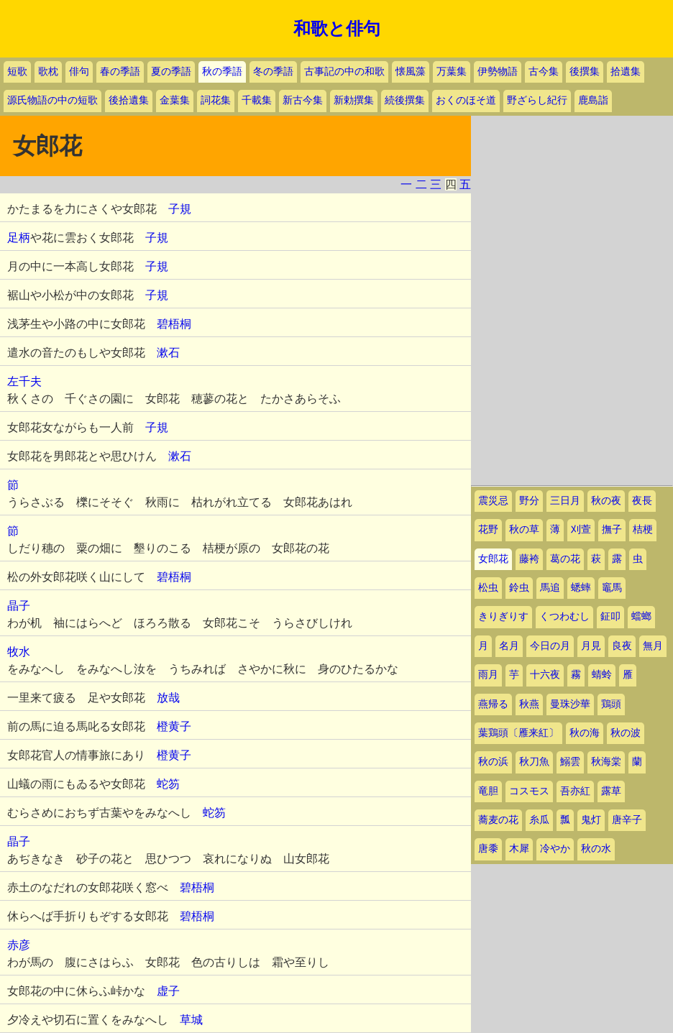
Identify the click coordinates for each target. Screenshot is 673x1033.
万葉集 (451, 71)
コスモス (529, 791)
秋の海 (584, 732)
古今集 (543, 71)
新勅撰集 (354, 100)
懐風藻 (410, 71)
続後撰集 (405, 100)
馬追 (550, 587)
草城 (191, 1020)
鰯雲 (570, 761)
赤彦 (18, 945)
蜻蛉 (602, 674)
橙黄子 (174, 726)
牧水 (18, 652)
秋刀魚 (534, 761)
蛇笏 (168, 784)
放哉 (168, 698)
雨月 (488, 674)
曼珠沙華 (570, 704)
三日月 (565, 500)
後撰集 (584, 71)
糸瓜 (539, 819)
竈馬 (612, 587)
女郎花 (493, 559)
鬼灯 (591, 819)
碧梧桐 (174, 324)
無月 (653, 646)
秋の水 (596, 848)
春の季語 (120, 71)
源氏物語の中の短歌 (52, 100)
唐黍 (488, 848)
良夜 (622, 646)
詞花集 (216, 100)
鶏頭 (611, 704)
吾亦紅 (575, 791)
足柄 (18, 237)
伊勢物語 (497, 71)
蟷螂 (641, 616)
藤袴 (529, 559)
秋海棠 (606, 761)
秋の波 (625, 732)
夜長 (642, 500)
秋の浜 (493, 761)
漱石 (168, 352)
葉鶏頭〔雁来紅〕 (518, 732)
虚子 (168, 991)
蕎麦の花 (498, 819)
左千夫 (24, 381)
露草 (611, 791)
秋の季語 (222, 71)
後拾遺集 (129, 100)
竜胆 (488, 791)
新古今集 (303, 100)
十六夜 (545, 674)
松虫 (488, 587)
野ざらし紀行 (537, 100)
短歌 (17, 71)
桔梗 (643, 529)
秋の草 (524, 529)
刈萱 (581, 529)
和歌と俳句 (336, 28)
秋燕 (529, 704)
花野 (488, 529)
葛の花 (565, 559)
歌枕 (48, 71)
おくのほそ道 (466, 100)
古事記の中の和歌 (344, 71)
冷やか (555, 848)
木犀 (519, 848)
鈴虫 (519, 587)
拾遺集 (625, 71)
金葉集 (175, 100)
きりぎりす (503, 616)
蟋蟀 (581, 587)
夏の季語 (171, 71)
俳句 (79, 71)
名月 (509, 646)
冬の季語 (273, 71)
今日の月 (550, 646)
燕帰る (493, 704)
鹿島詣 (593, 100)
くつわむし (564, 616)
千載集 (257, 100)
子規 (179, 209)
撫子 (612, 529)
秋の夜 (606, 500)
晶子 (18, 606)
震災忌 (493, 500)
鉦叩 (610, 616)
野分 (529, 500)
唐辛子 (627, 819)
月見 (591, 646)
